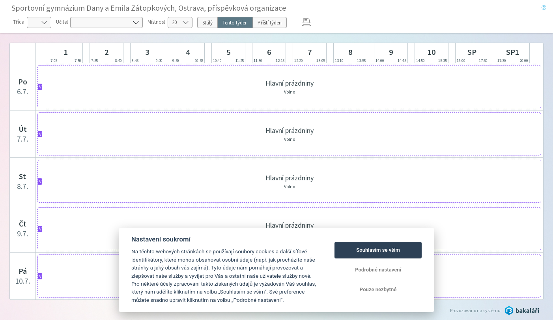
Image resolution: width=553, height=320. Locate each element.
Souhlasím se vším (378, 250)
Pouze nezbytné (378, 289)
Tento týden (235, 22)
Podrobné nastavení (378, 270)
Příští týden (270, 22)
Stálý (207, 22)
